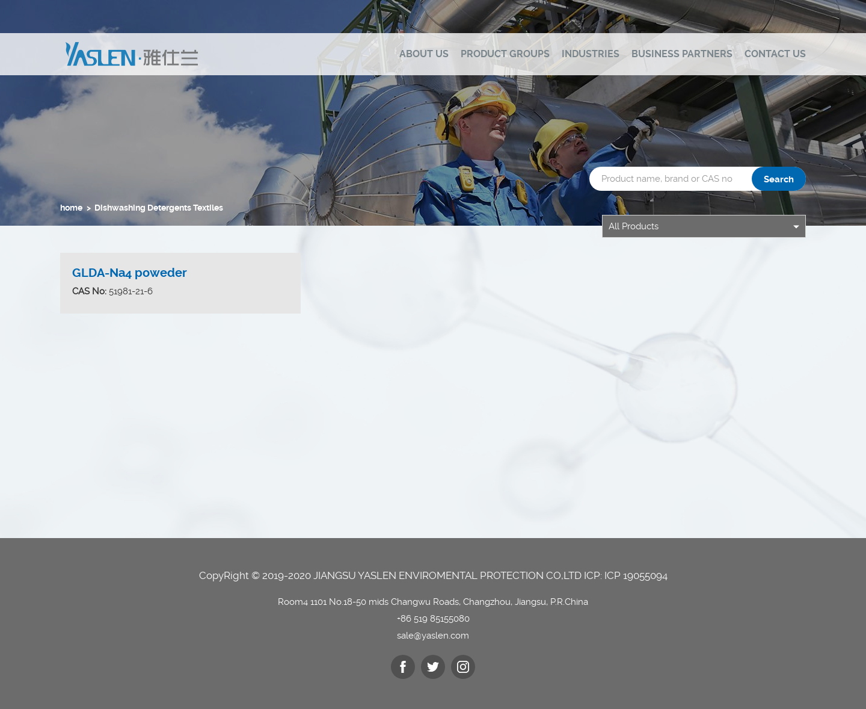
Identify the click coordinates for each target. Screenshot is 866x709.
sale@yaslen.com (433, 635)
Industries (590, 54)
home (71, 207)
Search (779, 179)
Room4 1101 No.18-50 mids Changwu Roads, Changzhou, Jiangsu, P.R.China (433, 601)
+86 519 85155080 (433, 618)
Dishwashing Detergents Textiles (158, 207)
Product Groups (505, 54)
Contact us (775, 54)
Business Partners (681, 54)
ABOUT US (424, 54)
